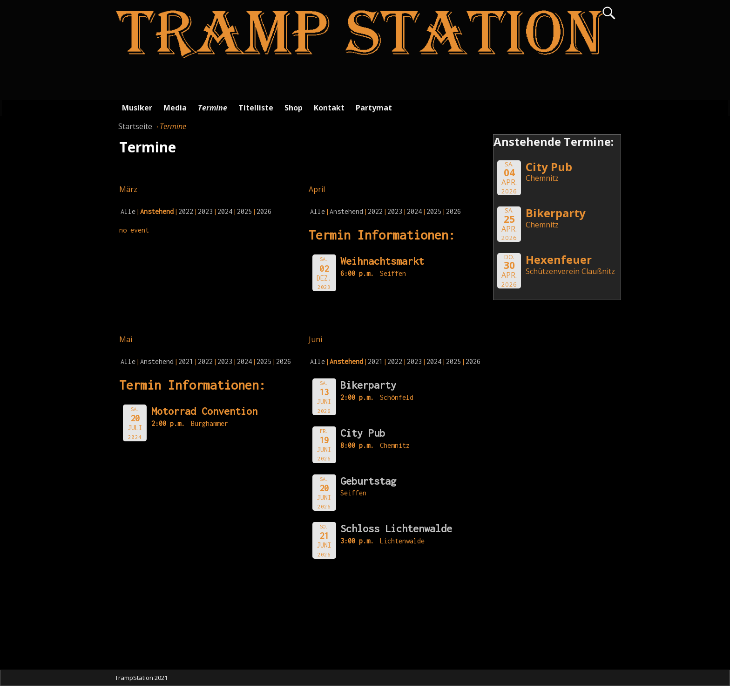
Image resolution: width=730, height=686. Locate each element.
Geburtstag (368, 481)
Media (175, 108)
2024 (224, 211)
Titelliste (255, 108)
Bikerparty (368, 385)
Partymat (374, 108)
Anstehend (346, 211)
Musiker (137, 108)
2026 (264, 211)
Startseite (135, 126)
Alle (128, 211)
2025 (244, 211)
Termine (212, 108)
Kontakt (329, 108)
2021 (185, 361)
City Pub (362, 433)
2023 (205, 211)
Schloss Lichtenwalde (396, 528)
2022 (185, 211)
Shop (293, 108)
